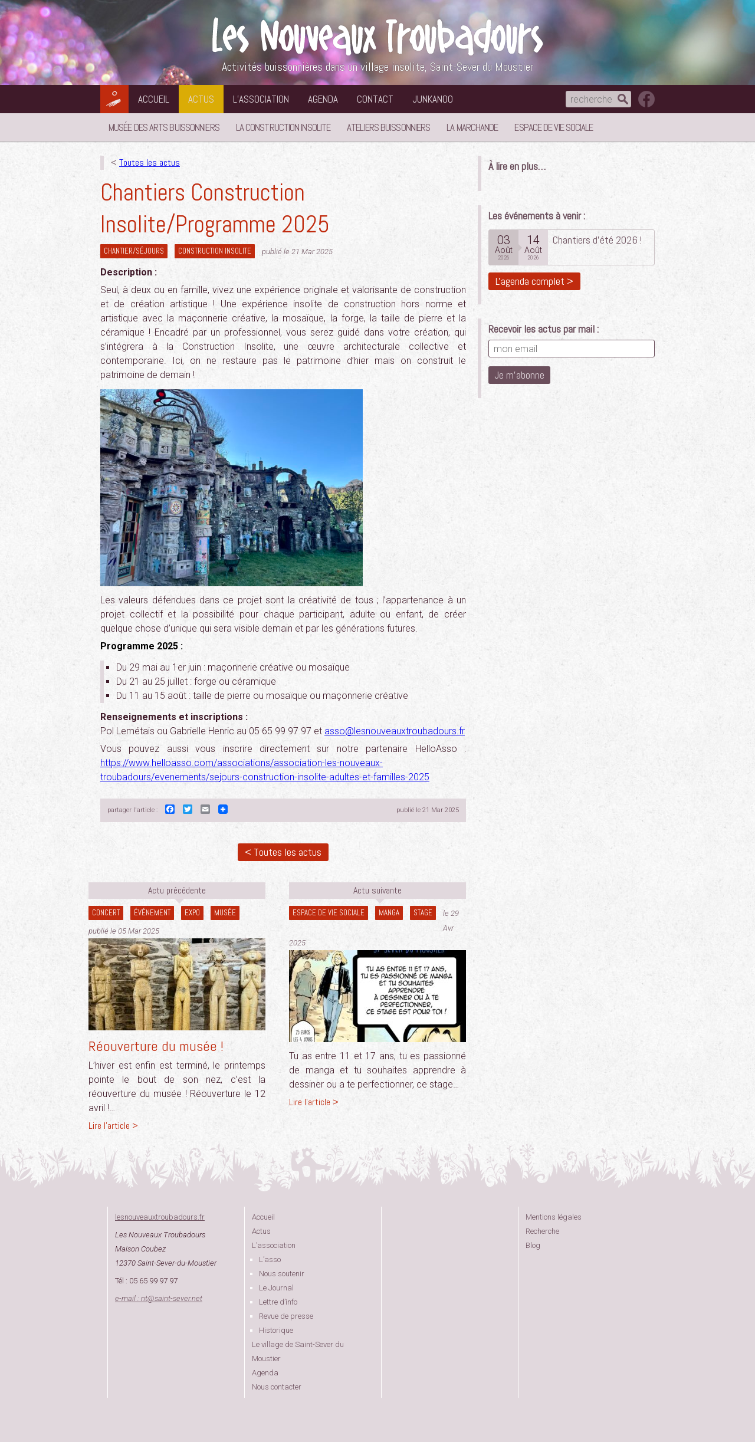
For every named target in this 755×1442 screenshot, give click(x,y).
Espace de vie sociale (553, 127)
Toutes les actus (149, 162)
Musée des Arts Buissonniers (164, 127)
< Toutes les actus (283, 852)
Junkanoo (432, 99)
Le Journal (276, 1287)
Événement (152, 913)
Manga (389, 913)
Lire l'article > (113, 1125)
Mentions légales (554, 1217)
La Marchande (472, 127)
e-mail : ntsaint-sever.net (158, 1298)
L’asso (270, 1259)
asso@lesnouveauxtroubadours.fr (394, 731)
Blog (533, 1245)
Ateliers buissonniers (388, 127)
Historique (276, 1330)
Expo (192, 913)
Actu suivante (377, 890)
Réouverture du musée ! (156, 1046)
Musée (225, 913)
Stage (422, 913)
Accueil (153, 99)
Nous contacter (276, 1386)
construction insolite (214, 251)
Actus (201, 99)
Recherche (542, 1231)
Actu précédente (177, 890)
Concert (106, 913)
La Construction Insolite (283, 127)
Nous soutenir (281, 1273)
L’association (261, 99)
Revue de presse (286, 1316)
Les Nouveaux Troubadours (377, 36)
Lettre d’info (278, 1302)
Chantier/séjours (134, 251)
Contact (375, 99)
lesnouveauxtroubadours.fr (160, 1217)
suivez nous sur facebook (646, 99)
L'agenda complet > (534, 281)
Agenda (323, 99)
